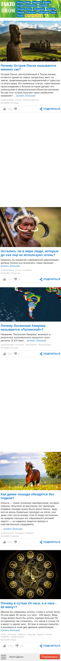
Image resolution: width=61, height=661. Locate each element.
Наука (29, 9)
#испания (19, 345)
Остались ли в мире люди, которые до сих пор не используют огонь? (30, 253)
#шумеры (5, 637)
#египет (48, 634)
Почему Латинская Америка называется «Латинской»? (23, 327)
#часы (3, 634)
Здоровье (37, 2)
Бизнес (20, 2)
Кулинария (43, 6)
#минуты (22, 634)
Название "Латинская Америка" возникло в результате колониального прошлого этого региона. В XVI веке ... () (26, 337)
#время (40, 634)
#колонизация (44, 345)
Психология (31, 12)
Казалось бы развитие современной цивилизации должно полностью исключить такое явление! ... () (30, 262)
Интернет (46, 2)
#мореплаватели (31, 100)
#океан (18, 100)
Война (27, 2)
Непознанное (39, 9)
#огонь (18, 270)
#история (12, 634)
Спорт (53, 12)
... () (11, 528)
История (20, 6)
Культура (20, 9)
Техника (20, 16)
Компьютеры (31, 6)
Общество (51, 9)
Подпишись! (49, 656)
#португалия (31, 345)
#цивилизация (7, 100)
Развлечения (43, 12)
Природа (20, 12)
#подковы (29, 533)
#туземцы (27, 270)
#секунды (31, 634)
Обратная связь (33, 16)
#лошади (19, 533)
